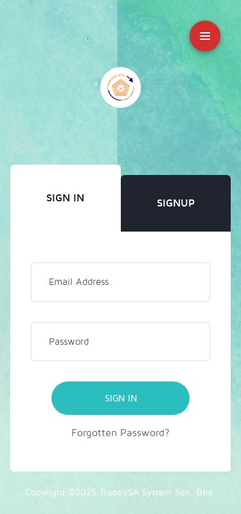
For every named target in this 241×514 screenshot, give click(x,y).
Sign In (65, 198)
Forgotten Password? (120, 433)
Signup (176, 203)
